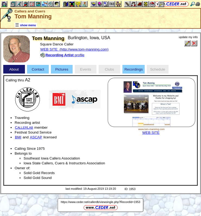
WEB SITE (151, 133)
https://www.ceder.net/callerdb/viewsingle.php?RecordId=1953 (100, 202)
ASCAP (36, 137)
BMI (18, 137)
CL (24, 127)
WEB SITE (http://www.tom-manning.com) (74, 49)
